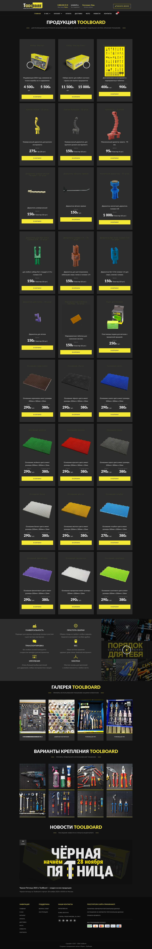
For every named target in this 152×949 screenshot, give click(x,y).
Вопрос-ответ (44, 909)
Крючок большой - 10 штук (76, 109)
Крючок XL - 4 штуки (114, 109)
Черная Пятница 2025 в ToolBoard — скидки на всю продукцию (46, 888)
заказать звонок (122, 6)
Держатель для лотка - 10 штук (37, 302)
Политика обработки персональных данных (103, 909)
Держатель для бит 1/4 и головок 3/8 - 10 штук (37, 238)
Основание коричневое (37, 366)
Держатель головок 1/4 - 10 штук (76, 238)
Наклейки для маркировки (114, 45)
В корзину (37, 97)
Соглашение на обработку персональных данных (105, 912)
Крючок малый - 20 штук (37, 109)
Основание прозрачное (76, 558)
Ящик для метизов (114, 302)
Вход (92, 5)
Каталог (58, 13)
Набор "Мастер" (37, 45)
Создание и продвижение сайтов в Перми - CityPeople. (76, 946)
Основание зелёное (37, 430)
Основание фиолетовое (37, 558)
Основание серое (114, 430)
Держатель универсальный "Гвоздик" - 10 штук (37, 174)
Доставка (78, 13)
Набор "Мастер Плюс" (76, 45)
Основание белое (37, 494)
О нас (47, 13)
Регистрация (86, 5)
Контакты (108, 13)
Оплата (68, 13)
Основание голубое (114, 494)
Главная (37, 13)
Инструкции (43, 912)
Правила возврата (93, 915)
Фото (88, 13)
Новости (97, 13)
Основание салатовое (114, 558)
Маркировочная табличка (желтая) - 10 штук (76, 302)
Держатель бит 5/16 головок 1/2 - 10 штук (114, 238)
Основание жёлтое (76, 494)
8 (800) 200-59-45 (63, 5)
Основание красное (76, 430)
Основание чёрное (76, 366)
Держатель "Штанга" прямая (76, 174)
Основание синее (114, 366)
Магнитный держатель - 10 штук (114, 174)
